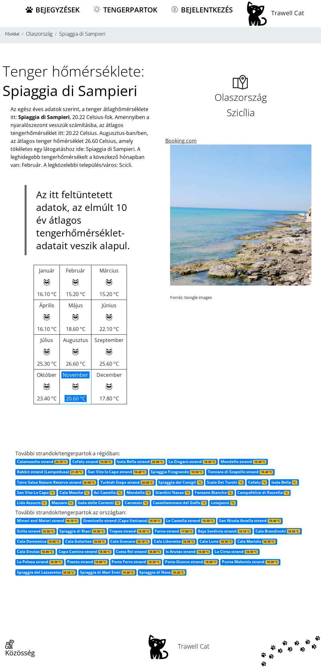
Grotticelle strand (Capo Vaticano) (122, 520)
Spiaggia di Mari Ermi (107, 572)
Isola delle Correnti (99, 502)
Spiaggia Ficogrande (177, 471)
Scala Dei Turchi (225, 482)
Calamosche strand (42, 461)
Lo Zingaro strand (192, 461)
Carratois (136, 502)
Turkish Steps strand (127, 482)
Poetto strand (87, 561)
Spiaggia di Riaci (82, 531)
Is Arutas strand (188, 551)
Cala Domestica (39, 541)
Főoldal (12, 34)
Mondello (139, 492)
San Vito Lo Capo (36, 492)
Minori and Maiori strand (48, 520)
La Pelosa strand (40, 561)
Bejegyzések (52, 10)
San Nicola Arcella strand (250, 520)
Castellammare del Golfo (180, 502)
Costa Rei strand (138, 551)
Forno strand (174, 531)
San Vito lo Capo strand (117, 471)
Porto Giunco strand (191, 561)
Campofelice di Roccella (263, 492)
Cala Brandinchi (277, 531)
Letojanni (223, 502)
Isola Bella (284, 482)
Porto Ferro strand (136, 561)
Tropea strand (129, 531)
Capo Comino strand (85, 551)
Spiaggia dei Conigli (180, 482)
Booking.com (181, 140)
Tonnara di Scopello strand (240, 471)
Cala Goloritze (85, 541)
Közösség (20, 649)
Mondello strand (243, 461)
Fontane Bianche (214, 492)
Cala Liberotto (174, 541)
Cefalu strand (92, 461)
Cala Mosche (74, 492)
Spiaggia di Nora (162, 572)
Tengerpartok (124, 10)
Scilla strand (36, 531)
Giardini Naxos (172, 492)
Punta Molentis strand (250, 561)
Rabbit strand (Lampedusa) (50, 471)
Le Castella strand (190, 520)
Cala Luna (216, 541)
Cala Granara (129, 541)
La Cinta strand (236, 551)
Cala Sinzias (35, 551)
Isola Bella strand (140, 461)
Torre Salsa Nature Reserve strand (56, 482)
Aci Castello (108, 492)
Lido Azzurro (32, 502)
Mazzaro (62, 502)
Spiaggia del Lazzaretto (46, 572)
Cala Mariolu (256, 541)
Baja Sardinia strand (224, 531)
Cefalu (257, 482)
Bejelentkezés (201, 10)
